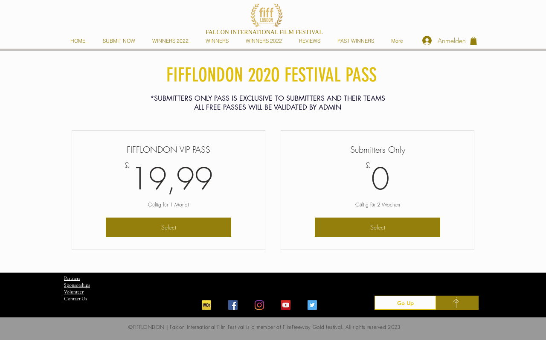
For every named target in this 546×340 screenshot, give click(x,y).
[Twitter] (312, 305)
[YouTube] (285, 305)
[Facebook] (233, 305)
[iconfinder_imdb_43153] (206, 305)
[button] (219, 41)
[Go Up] (405, 303)
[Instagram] (259, 305)
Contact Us (75, 298)
